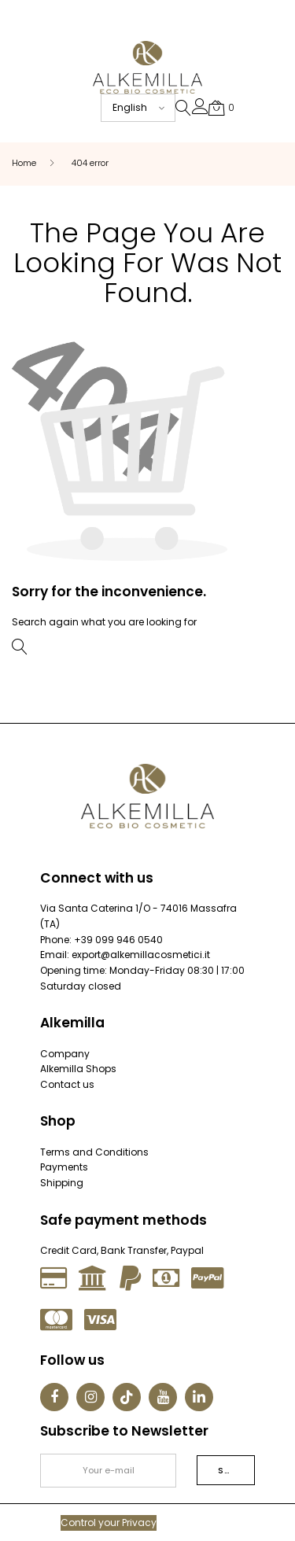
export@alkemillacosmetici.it (141, 954)
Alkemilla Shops (78, 1068)
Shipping (61, 1182)
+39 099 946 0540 (118, 939)
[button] (200, 109)
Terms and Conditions (94, 1152)
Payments (64, 1167)
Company (65, 1053)
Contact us (67, 1084)
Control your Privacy (109, 1522)
